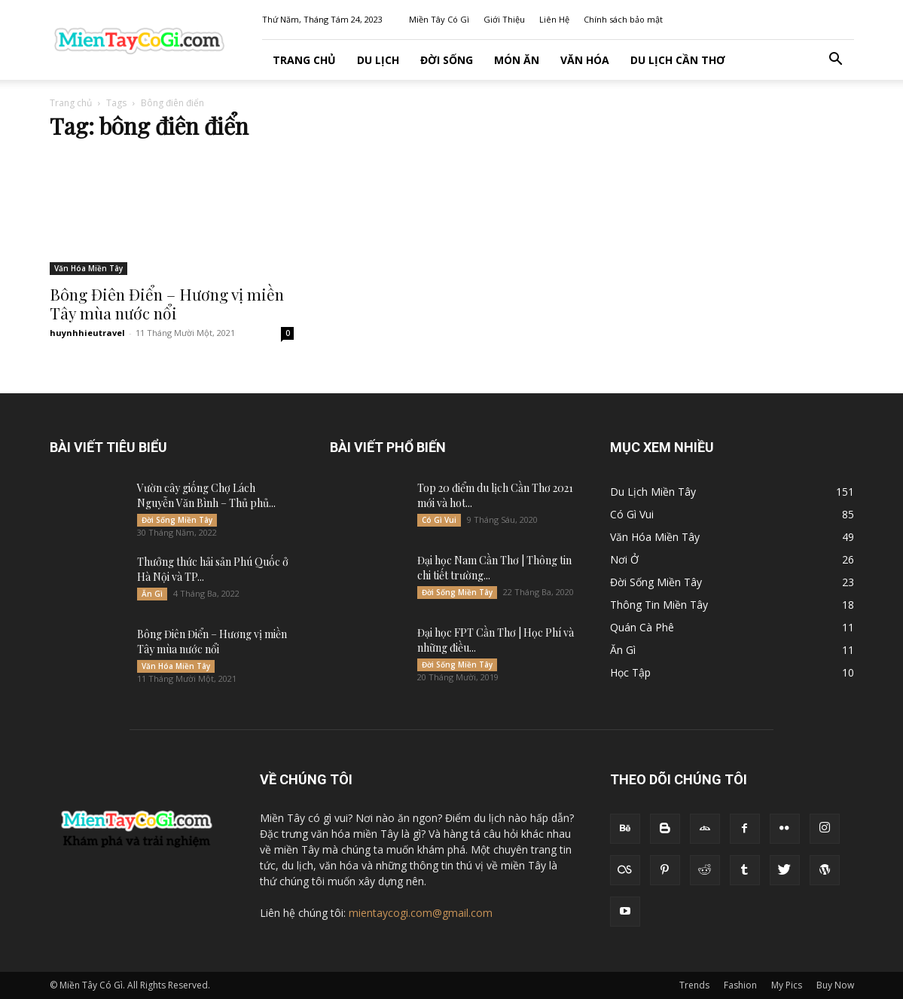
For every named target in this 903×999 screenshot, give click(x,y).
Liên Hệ (554, 19)
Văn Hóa (584, 60)
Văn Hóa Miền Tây (88, 268)
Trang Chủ (304, 60)
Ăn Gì (152, 593)
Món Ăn (516, 60)
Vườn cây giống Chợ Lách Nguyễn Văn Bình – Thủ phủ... (206, 495)
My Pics (786, 985)
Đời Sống (446, 60)
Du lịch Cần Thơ (677, 60)
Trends (694, 985)
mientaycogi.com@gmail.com (421, 913)
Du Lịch (378, 60)
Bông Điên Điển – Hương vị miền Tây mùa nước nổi (167, 303)
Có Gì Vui (439, 520)
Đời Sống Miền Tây (177, 520)
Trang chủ (71, 102)
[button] (836, 60)
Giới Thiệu (504, 19)
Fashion (740, 985)
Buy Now (835, 985)
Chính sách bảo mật (623, 19)
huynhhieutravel (87, 332)
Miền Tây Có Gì (439, 19)
